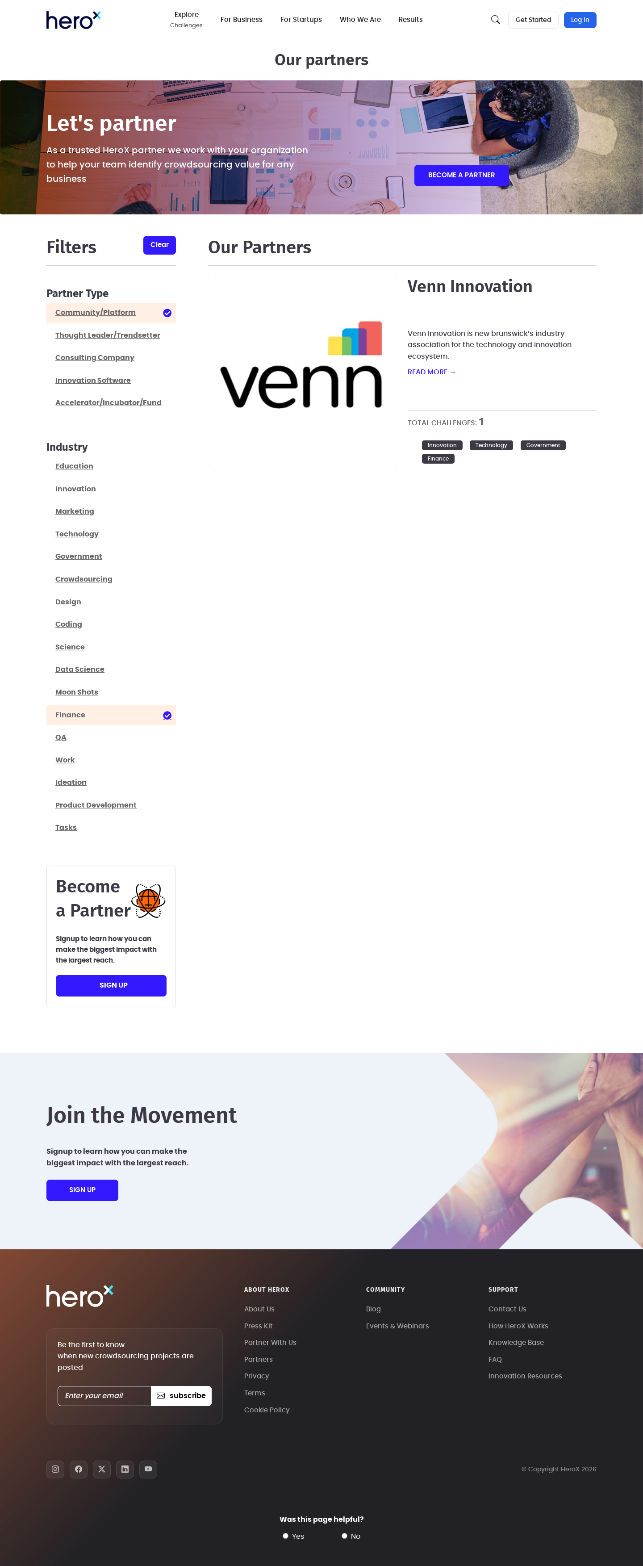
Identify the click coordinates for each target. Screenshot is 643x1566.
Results (411, 20)
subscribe (181, 1396)
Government (543, 445)
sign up (114, 985)
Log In (580, 20)
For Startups (301, 20)
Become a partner (461, 175)
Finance (438, 458)
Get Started (533, 20)
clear (159, 245)
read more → (432, 372)
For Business (242, 20)
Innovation (442, 445)
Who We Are (360, 20)
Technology (491, 445)
